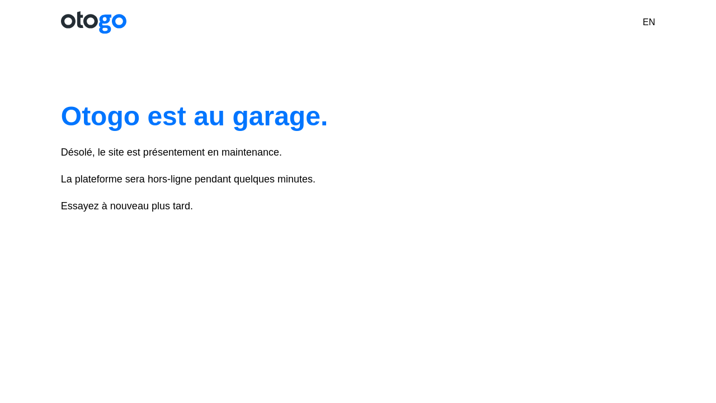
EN (649, 22)
